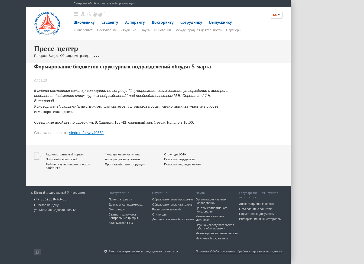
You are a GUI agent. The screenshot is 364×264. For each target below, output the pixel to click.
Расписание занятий (166, 209)
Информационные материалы (260, 219)
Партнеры (233, 30)
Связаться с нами (106, 56)
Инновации (162, 30)
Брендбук (129, 56)
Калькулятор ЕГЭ (121, 223)
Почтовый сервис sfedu (62, 159)
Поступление (107, 30)
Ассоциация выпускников (122, 159)
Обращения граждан (75, 56)
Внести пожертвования (124, 251)
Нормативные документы (257, 214)
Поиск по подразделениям (182, 164)
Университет (83, 30)
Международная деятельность (199, 30)
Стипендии (159, 214)
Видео (53, 56)
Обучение (128, 30)
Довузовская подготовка (126, 204)
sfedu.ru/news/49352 (86, 133)
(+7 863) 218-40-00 (50, 199)
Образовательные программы (173, 199)
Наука (145, 30)
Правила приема (120, 199)
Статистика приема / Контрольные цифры (123, 216)
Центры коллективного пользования (212, 209)
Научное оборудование (212, 238)
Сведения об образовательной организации (104, 3)
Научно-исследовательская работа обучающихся (215, 226)
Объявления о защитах (255, 209)
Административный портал (65, 154)
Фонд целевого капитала (122, 154)
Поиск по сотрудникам (179, 159)
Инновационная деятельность (217, 233)
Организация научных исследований (211, 201)
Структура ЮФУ (175, 154)
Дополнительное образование (173, 219)
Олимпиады (117, 209)
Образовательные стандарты (172, 204)
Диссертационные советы (257, 204)
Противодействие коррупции (125, 164)
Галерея (40, 56)
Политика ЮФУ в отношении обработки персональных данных (239, 251)
